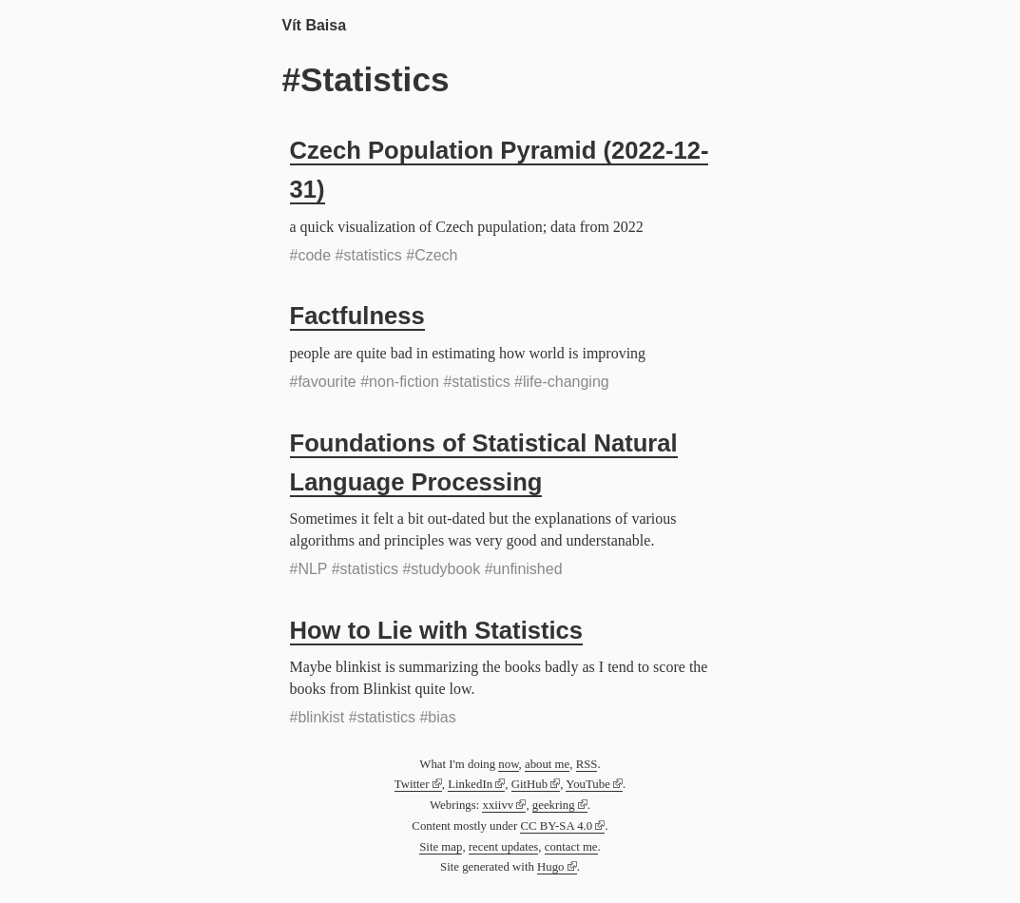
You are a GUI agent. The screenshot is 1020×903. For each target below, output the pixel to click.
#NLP (309, 569)
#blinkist (317, 717)
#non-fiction (399, 382)
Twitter (412, 784)
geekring (553, 805)
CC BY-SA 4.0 (556, 826)
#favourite (323, 382)
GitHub (529, 784)
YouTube (588, 784)
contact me (571, 847)
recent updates (504, 847)
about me (547, 764)
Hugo (550, 867)
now (508, 764)
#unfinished (524, 569)
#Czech (431, 255)
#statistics (369, 255)
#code (311, 255)
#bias (437, 717)
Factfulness (357, 315)
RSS (587, 764)
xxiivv (497, 805)
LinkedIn (470, 784)
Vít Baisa (314, 25)
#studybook (441, 569)
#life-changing (561, 382)
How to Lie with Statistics (437, 630)
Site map (440, 847)
